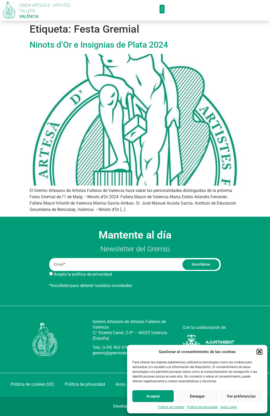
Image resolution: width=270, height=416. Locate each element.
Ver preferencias (241, 396)
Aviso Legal (228, 407)
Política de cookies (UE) (32, 384)
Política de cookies (171, 407)
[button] (259, 351)
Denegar (197, 396)
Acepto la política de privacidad (83, 274)
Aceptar (153, 396)
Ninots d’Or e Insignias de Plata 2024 (99, 45)
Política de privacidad (202, 407)
